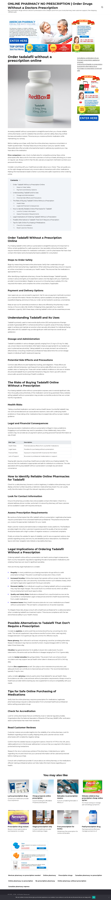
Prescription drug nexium (18, 827)
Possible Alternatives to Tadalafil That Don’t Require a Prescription (36, 220)
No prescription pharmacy (45, 881)
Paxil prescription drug (91, 827)
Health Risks (21, 203)
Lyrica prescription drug (17, 796)
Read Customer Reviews (25, 228)
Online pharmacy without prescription (72, 881)
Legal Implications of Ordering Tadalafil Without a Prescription (34, 217)
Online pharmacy (49, 875)
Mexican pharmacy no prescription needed (24, 875)
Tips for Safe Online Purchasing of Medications (29, 223)
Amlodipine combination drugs (88, 58)
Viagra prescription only (42, 827)
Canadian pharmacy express (18, 886)
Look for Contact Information (26, 211)
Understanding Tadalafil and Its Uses (25, 193)
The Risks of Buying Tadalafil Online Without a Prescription (33, 201)
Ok (94, 897)
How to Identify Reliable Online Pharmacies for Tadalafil (32, 209)
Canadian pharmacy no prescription (88, 875)
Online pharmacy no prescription (20, 881)
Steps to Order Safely (24, 187)
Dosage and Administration (25, 195)
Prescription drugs (65, 875)
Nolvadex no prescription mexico (67, 797)
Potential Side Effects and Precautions (29, 198)
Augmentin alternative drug (87, 66)
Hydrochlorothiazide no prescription (89, 64)
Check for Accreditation (24, 225)
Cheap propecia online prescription (42, 797)
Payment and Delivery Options (27, 190)
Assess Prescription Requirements (28, 214)
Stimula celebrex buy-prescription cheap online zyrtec (92, 798)
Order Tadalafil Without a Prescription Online (29, 184)
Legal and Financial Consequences (28, 206)
